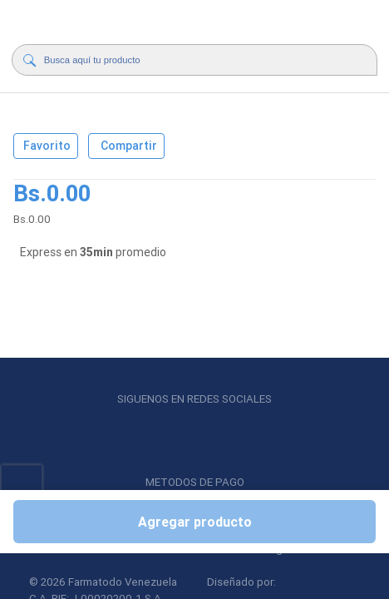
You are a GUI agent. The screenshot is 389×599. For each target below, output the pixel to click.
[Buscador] (191, 60)
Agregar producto (195, 521)
